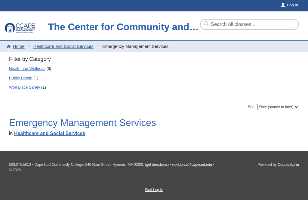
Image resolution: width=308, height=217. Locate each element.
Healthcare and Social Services (63, 46)
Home (18, 46)
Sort (251, 107)
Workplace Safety (24, 87)
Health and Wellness (27, 68)
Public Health (20, 78)
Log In (292, 5)
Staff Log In (154, 190)
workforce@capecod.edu (192, 164)
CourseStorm (288, 164)
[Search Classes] (246, 24)
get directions (157, 164)
